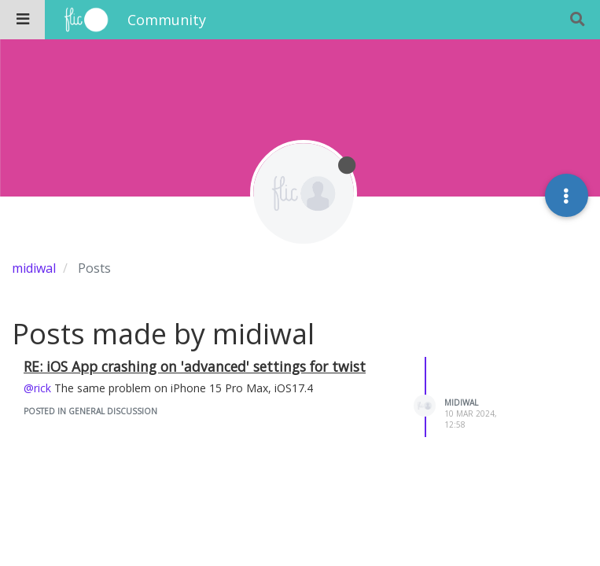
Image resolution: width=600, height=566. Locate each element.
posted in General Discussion (90, 411)
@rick (37, 387)
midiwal (461, 402)
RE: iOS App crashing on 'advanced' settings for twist (195, 366)
